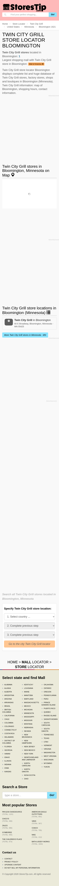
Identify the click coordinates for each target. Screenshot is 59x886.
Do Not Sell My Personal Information (21, 868)
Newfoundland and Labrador (29, 758)
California (8, 715)
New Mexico (28, 750)
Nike (37, 836)
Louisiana (27, 688)
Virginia (46, 749)
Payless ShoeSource (12, 813)
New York (27, 754)
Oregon (46, 692)
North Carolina (26, 764)
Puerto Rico (48, 708)
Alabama (7, 685)
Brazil (6, 706)
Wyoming (47, 763)
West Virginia (49, 756)
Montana (27, 724)
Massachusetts (29, 702)
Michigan (27, 710)
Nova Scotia (28, 775)
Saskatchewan (49, 719)
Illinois (6, 761)
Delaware (8, 737)
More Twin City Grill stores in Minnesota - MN (25, 335)
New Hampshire (27, 742)
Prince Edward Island (48, 704)
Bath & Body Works (41, 843)
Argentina (8, 695)
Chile (5, 719)
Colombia (7, 723)
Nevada (26, 731)
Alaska (6, 688)
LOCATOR (35, 662)
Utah (45, 742)
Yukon (46, 767)
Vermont (47, 745)
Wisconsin (47, 760)
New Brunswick (27, 736)
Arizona (7, 699)
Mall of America (36, 64)
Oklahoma (47, 685)
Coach (37, 829)
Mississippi (28, 717)
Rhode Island (49, 715)
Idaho (6, 757)
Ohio (25, 779)
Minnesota (28, 713)
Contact (7, 859)
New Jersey (28, 746)
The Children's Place (12, 840)
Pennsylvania (49, 695)
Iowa (5, 768)
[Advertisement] (29, 127)
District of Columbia (8, 742)
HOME (12, 662)
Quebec (46, 712)
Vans (37, 822)
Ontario (46, 688)
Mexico (26, 706)
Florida (7, 746)
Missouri (27, 720)
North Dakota (26, 770)
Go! (53, 14)
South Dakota (46, 730)
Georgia (7, 750)
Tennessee (48, 735)
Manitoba (27, 695)
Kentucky (27, 685)
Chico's (7, 820)
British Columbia (6, 711)
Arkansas (7, 702)
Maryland (27, 699)
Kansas (6, 771)
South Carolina (46, 724)
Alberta (7, 692)
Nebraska (27, 727)
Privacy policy (10, 862)
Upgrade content (11, 865)
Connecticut (9, 730)
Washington (48, 752)
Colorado (8, 726)
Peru (45, 699)
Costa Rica (8, 733)
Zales (7, 827)
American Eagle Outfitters (39, 814)
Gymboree (7, 833)
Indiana (6, 764)
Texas (45, 738)
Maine (25, 692)
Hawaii (6, 754)
